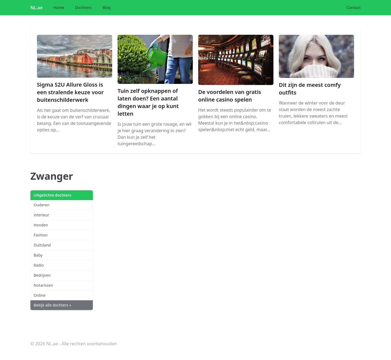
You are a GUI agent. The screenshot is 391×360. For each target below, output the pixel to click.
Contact (353, 7)
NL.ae (36, 8)
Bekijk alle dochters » (52, 305)
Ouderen (41, 204)
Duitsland (42, 245)
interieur (41, 214)
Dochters (83, 7)
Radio (39, 265)
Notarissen (43, 285)
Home (58, 7)
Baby (38, 255)
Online (39, 295)
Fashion (41, 235)
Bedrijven (42, 275)
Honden (41, 225)
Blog (106, 7)
